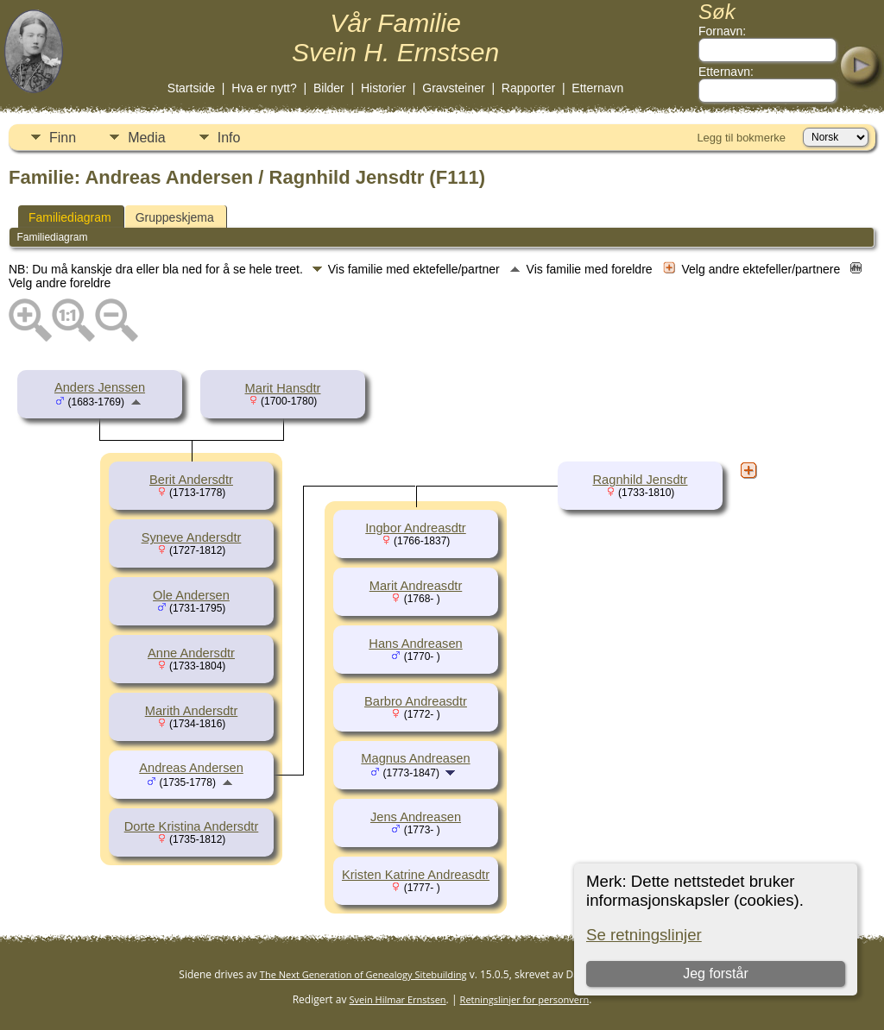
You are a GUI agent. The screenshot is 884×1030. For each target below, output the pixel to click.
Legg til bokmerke (741, 137)
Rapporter (528, 88)
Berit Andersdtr (191, 480)
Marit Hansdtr (283, 388)
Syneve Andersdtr (192, 537)
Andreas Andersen (191, 768)
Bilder (328, 88)
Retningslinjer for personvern (525, 999)
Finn (62, 137)
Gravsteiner (453, 88)
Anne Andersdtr (191, 653)
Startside (191, 88)
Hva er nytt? (263, 88)
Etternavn (597, 88)
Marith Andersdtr (191, 711)
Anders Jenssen (99, 387)
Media (147, 137)
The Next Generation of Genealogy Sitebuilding (363, 974)
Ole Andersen (191, 595)
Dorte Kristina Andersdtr (191, 826)
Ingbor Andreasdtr (415, 528)
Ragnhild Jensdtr (640, 480)
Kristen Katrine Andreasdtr (415, 875)
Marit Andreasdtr (416, 586)
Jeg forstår (715, 973)
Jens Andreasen (415, 817)
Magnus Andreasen (415, 758)
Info (229, 137)
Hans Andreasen (415, 643)
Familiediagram (69, 217)
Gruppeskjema (175, 217)
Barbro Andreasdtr (415, 701)
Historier (383, 88)
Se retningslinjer (644, 935)
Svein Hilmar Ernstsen (398, 999)
